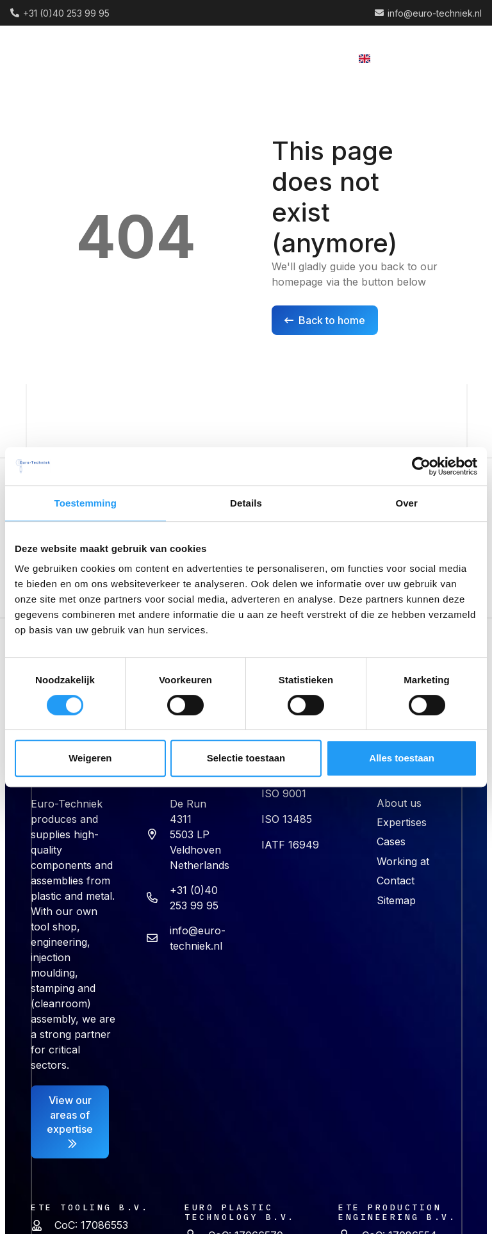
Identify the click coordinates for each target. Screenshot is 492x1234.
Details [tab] (246, 503)
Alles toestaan (401, 757)
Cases (391, 841)
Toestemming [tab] (85, 503)
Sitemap (396, 900)
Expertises (402, 822)
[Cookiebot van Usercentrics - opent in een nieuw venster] (421, 466)
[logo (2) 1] (61, 58)
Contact (395, 880)
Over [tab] (406, 503)
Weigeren (90, 757)
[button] (246, 58)
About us (399, 803)
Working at (403, 861)
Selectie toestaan (246, 757)
